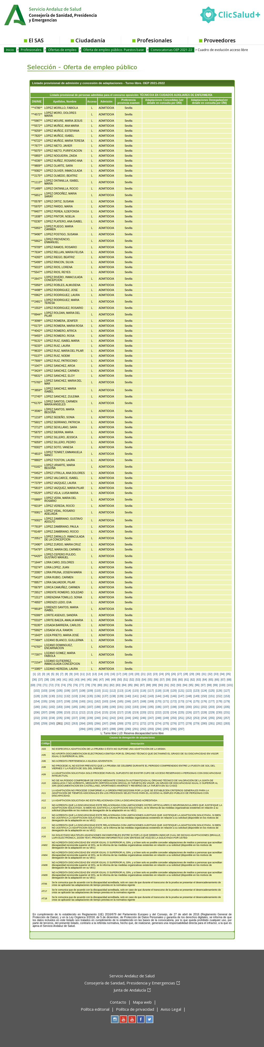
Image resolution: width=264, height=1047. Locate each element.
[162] (97, 701)
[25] (167, 674)
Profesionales (154, 40)
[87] (142, 685)
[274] (158, 723)
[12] (88, 674)
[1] (34, 674)
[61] (186, 679)
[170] (158, 701)
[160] (82, 701)
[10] (76, 674)
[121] (181, 690)
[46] (95, 679)
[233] (44, 718)
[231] (227, 712)
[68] (229, 679)
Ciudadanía (90, 40)
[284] (82, 729)
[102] (37, 690)
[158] (67, 701)
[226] (189, 712)
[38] (46, 679)
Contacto (118, 1002)
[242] (113, 718)
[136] (97, 696)
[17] (118, 674)
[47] (101, 679)
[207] (44, 712)
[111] (105, 690)
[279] (196, 723)
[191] (120, 707)
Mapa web (142, 1002)
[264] (82, 723)
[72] (51, 685)
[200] (189, 707)
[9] (71, 674)
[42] (71, 679)
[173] (181, 701)
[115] (136, 690)
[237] (75, 718)
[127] (227, 690)
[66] (217, 679)
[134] (82, 696)
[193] (136, 707)
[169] (151, 701)
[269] (120, 723)
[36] (34, 679)
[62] (192, 679)
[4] (48, 674)
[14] (100, 674)
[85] (130, 685)
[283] (227, 723)
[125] (212, 690)
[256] (219, 718)
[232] (37, 718)
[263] (75, 723)
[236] (67, 718)
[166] (128, 701)
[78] (87, 685)
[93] (179, 685)
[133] (75, 696)
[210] (67, 712)
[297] (181, 729)
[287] (105, 729)
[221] (151, 712)
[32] (210, 674)
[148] (189, 696)
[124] (204, 690)
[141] (136, 696)
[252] (189, 718)
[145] (166, 696)
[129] (44, 696)
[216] (113, 712)
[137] (105, 696)
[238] (82, 718)
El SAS (36, 40)
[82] (112, 685)
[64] (204, 679)
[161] (90, 701)
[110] (97, 690)
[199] (181, 707)
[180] (37, 707)
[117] (151, 690)
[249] (166, 718)
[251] (181, 718)
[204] (219, 707)
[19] (131, 674)
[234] (52, 718)
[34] (222, 674)
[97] (203, 685)
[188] (97, 707)
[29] (192, 674)
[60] (180, 679)
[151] (212, 696)
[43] (77, 679)
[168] (143, 701)
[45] (89, 679)
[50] (119, 679)
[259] (44, 723)
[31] (204, 674)
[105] (60, 690)
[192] (128, 707)
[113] (120, 690)
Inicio (10, 50)
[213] (90, 712)
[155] (44, 701)
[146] (173, 696)
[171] (166, 701)
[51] (125, 679)
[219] (136, 712)
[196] (158, 707)
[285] (90, 729)
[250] (173, 718)
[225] (181, 712)
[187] (90, 707)
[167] (136, 701)
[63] (198, 679)
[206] (37, 712)
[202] (204, 707)
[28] (186, 674)
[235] (60, 718)
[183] (60, 707)
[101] (230, 685)
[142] (143, 696)
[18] (125, 674)
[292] (143, 729)
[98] (209, 685)
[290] (128, 729)
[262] (67, 723)
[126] (219, 690)
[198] (173, 707)
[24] (161, 674)
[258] (37, 723)
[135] (90, 696)
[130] (52, 696)
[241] (105, 718)
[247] (151, 718)
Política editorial (95, 1009)
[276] (173, 723)
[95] (191, 685)
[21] (143, 674)
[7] (61, 674)
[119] (166, 690)
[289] (120, 729)
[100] (222, 685)
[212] (82, 712)
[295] (166, 729)
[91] (166, 685)
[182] (52, 707)
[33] (216, 674)
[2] (39, 674)
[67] (223, 679)
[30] (198, 674)
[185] (75, 707)
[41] (65, 679)
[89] (154, 685)
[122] (189, 690)
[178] (219, 701)
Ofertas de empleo (62, 50)
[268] (113, 723)
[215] (105, 712)
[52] (131, 679)
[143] (151, 696)
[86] (136, 685)
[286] (97, 729)
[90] (160, 685)
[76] (75, 685)
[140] (128, 696)
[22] (149, 674)
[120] (173, 690)
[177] (212, 701)
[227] (196, 712)
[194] (143, 707)
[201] (196, 707)
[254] (204, 718)
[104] (52, 690)
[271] (136, 723)
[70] (39, 685)
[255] (212, 718)
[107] (75, 690)
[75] (69, 685)
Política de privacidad (135, 1009)
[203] (212, 707)
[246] (143, 718)
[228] (204, 712)
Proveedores (220, 40)
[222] (158, 712)
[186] (82, 707)
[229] (212, 712)
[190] (113, 707)
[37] (40, 679)
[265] (90, 723)
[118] (158, 690)
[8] (66, 674)
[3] (43, 674)
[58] (168, 679)
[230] (219, 712)
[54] (144, 679)
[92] (172, 685)
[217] (120, 712)
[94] (185, 685)
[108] (82, 690)
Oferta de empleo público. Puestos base (113, 50)
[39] (52, 679)
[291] (136, 729)
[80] (100, 685)
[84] (124, 685)
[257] (227, 718)
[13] (94, 674)
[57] (162, 679)
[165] (120, 701)
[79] (94, 685)
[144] (158, 696)
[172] (173, 701)
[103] (44, 690)
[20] (137, 674)
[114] (128, 690)
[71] (45, 685)
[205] (227, 707)
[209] (60, 712)
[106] (67, 690)
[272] (143, 723)
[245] (136, 718)
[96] (197, 685)
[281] (212, 723)
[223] (166, 712)
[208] (52, 712)
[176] (204, 701)
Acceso (92, 101)
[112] (113, 690)
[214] (97, 712)
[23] (155, 674)
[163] (105, 701)
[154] (37, 701)
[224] (173, 712)
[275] (166, 723)
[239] (90, 718)
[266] (97, 723)
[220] (143, 712)
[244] (128, 718)
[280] (204, 723)
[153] (227, 696)
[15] (106, 674)
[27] (179, 674)
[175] (196, 701)
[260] (52, 723)
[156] (52, 701)
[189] (105, 707)
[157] (60, 701)
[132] (67, 696)
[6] (57, 674)
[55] (150, 679)
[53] (138, 679)
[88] (148, 685)
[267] (105, 723)
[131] (60, 696)
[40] (59, 679)
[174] (189, 701)
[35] (228, 674)
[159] (75, 701)
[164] (113, 701)
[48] (107, 679)
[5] (52, 674)
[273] (151, 723)
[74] (63, 685)
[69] (33, 685)
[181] (44, 707)
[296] (173, 729)
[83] (118, 685)
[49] (113, 679)
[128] (37, 696)
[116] (143, 690)
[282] (219, 723)
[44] (83, 679)
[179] (227, 701)
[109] (90, 690)
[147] (181, 696)
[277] (181, 723)
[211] (75, 712)
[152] (219, 696)
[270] (128, 723)
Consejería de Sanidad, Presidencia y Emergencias (129, 982)
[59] (174, 679)
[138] (113, 696)
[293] (151, 729)
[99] (215, 685)
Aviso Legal (171, 1009)
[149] (196, 696)
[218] (128, 712)
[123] (196, 690)
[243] (120, 718)
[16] (112, 674)
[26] (173, 674)
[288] (113, 729)
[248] (158, 718)
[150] (204, 696)
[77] (81, 685)
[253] (196, 718)
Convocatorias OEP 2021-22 (171, 50)
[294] (158, 729)
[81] (106, 685)
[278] (189, 723)
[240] (97, 718)
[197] (166, 707)
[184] (67, 707)
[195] (151, 707)
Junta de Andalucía (130, 990)
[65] (211, 679)
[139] (120, 696)
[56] (156, 679)
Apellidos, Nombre (64, 101)
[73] (57, 685)
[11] (82, 674)
